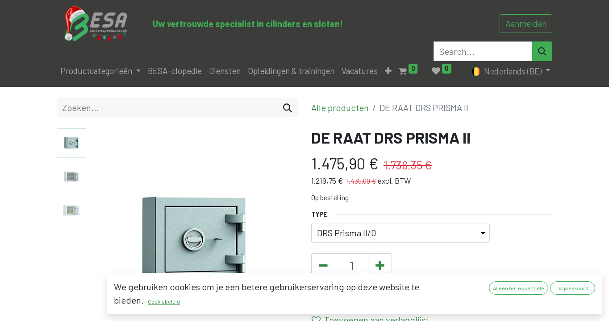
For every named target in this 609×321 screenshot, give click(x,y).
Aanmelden (525, 23)
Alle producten (340, 107)
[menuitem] (174, 71)
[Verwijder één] (323, 265)
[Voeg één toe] (380, 265)
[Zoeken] (287, 107)
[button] (388, 71)
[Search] (542, 51)
